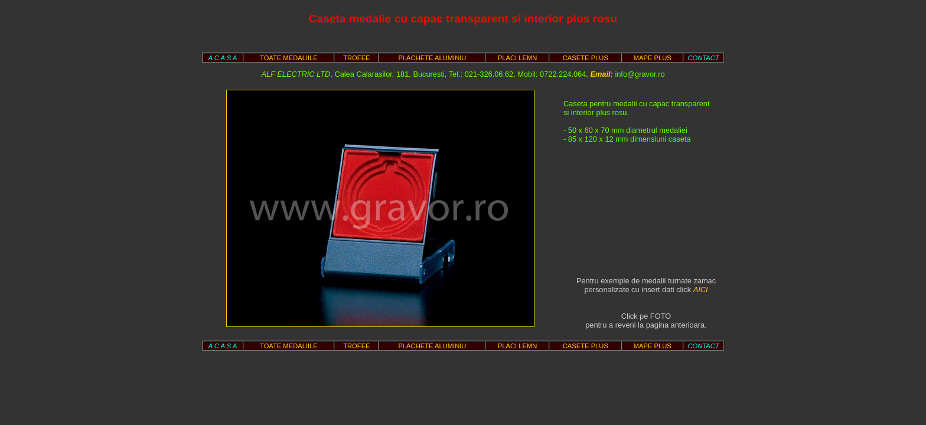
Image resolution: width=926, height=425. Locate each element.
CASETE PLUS (585, 57)
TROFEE (356, 57)
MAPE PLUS (652, 57)
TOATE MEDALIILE (289, 57)
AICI (700, 289)
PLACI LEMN (517, 57)
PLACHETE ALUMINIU (432, 57)
